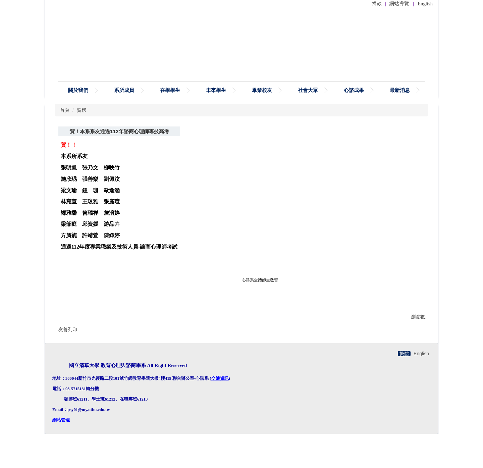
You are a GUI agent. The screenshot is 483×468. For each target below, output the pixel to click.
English (425, 3)
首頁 (64, 110)
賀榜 (81, 110)
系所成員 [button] (124, 90)
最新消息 (400, 90)
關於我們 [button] (78, 90)
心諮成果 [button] (354, 90)
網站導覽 (399, 3)
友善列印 (67, 329)
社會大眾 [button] (308, 90)
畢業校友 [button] (262, 90)
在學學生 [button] (170, 90)
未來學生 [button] (216, 90)
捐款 (377, 3)
